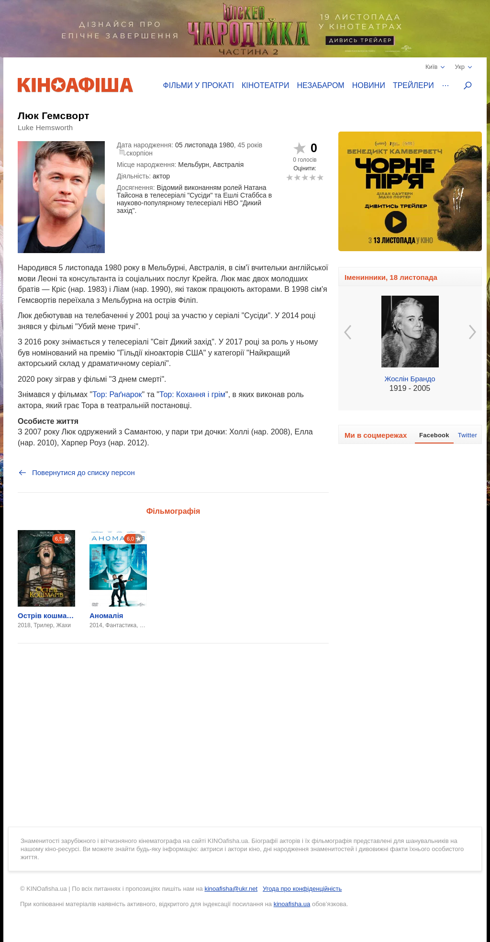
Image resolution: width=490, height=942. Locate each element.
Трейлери (413, 85)
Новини (368, 85)
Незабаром (321, 85)
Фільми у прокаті (198, 85)
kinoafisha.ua (292, 904)
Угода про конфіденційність (302, 888)
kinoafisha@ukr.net (230, 888)
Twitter (467, 435)
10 (319, 177)
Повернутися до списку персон (76, 472)
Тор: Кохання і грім (192, 394)
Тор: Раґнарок (117, 394)
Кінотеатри (266, 85)
